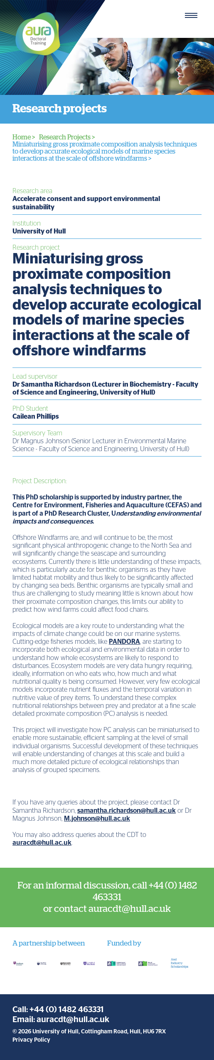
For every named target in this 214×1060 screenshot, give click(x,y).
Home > (23, 137)
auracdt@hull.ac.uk (41, 842)
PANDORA (124, 641)
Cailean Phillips (35, 416)
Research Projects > (67, 137)
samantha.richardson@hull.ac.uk (126, 810)
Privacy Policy (31, 1040)
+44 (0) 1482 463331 (67, 1009)
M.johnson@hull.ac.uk (97, 818)
